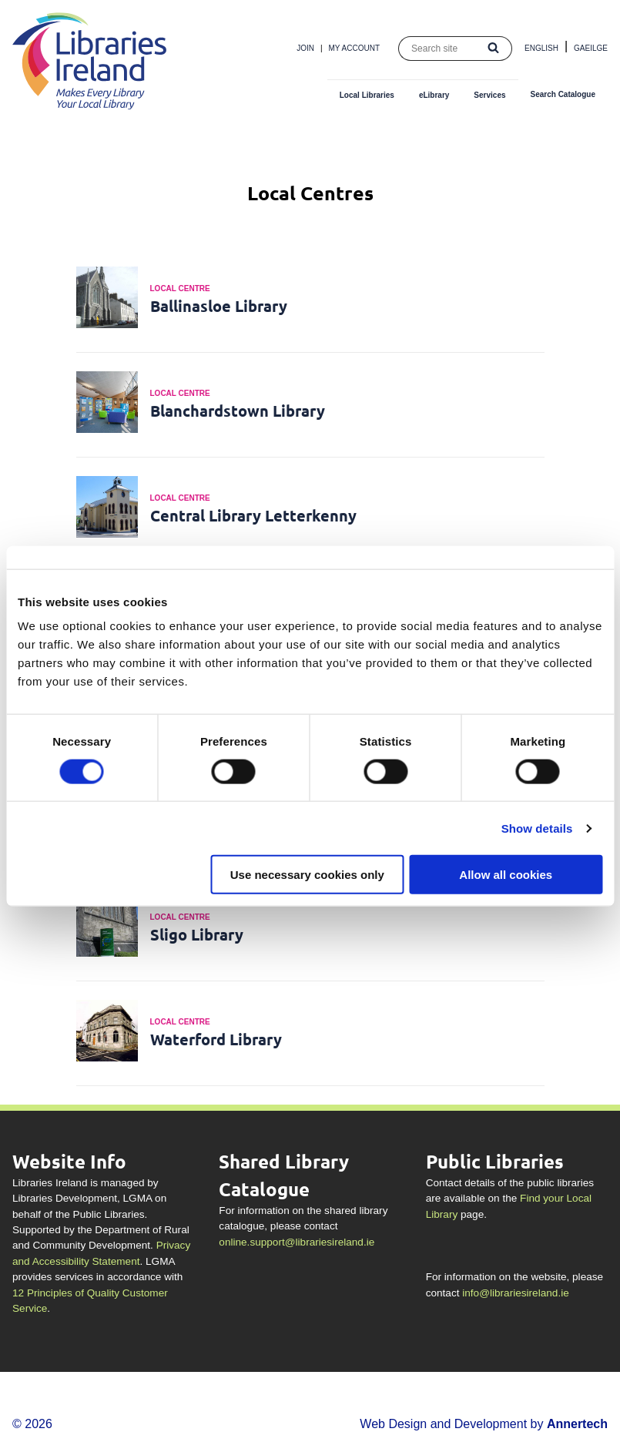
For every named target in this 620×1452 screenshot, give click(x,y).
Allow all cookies (505, 874)
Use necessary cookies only (307, 874)
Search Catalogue (563, 94)
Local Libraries (367, 95)
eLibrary (434, 95)
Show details (537, 827)
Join (305, 48)
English (541, 48)
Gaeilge (591, 48)
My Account (354, 48)
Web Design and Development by (484, 1423)
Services (489, 95)
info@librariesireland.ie (515, 1293)
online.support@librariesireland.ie (296, 1242)
